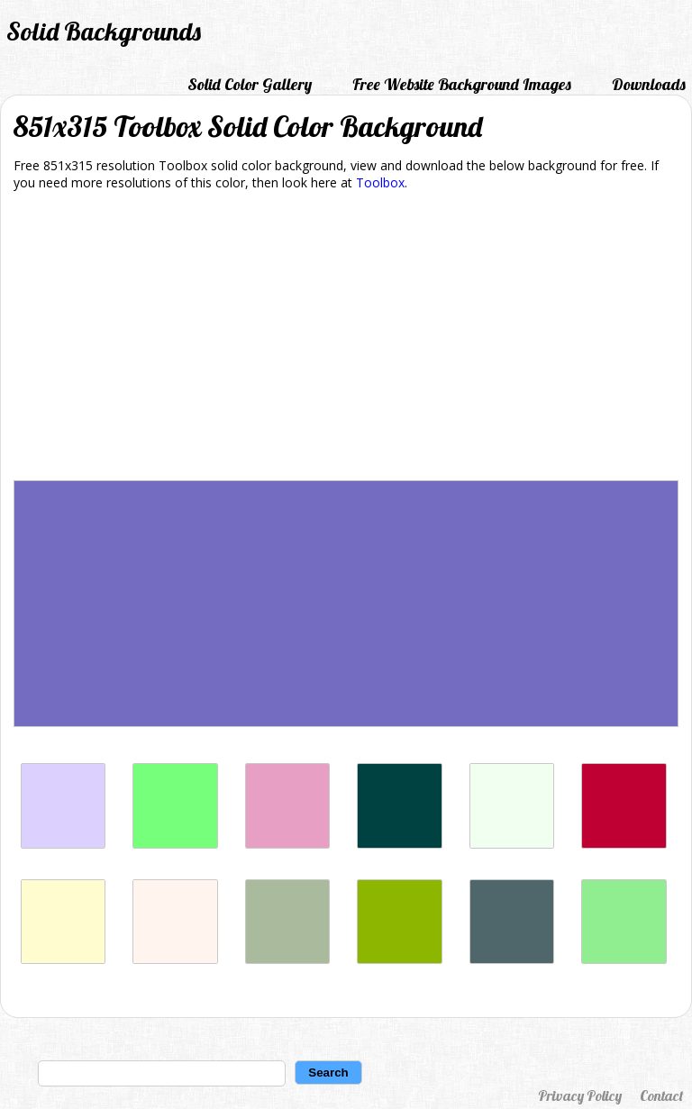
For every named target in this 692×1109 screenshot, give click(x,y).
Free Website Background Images (461, 84)
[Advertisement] (346, 339)
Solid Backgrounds (103, 31)
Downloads (649, 84)
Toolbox (380, 182)
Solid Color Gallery (249, 84)
